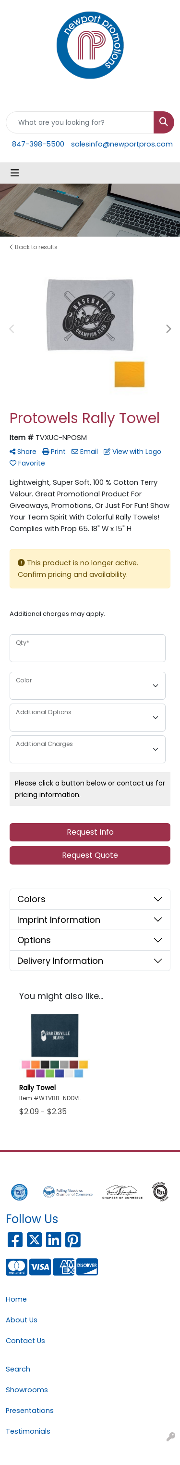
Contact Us (25, 1340)
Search (18, 1369)
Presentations (30, 1410)
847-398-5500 (38, 144)
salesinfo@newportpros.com (122, 144)
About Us (21, 1320)
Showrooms (27, 1390)
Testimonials (28, 1431)
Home (16, 1299)
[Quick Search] (80, 122)
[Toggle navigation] (15, 173)
